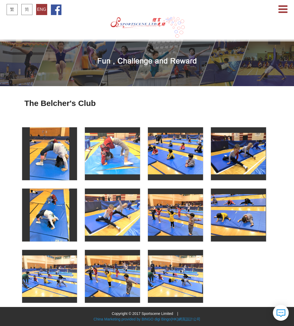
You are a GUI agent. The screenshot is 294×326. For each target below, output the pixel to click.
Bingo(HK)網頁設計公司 (181, 319)
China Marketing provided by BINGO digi (127, 319)
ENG (41, 9)
